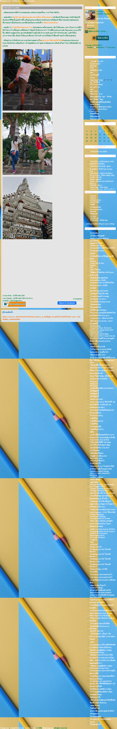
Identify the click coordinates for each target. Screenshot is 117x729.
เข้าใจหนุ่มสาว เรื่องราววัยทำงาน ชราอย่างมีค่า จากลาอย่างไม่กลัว (102, 636)
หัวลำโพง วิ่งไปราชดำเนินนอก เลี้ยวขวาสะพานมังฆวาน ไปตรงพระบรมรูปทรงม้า (102, 370)
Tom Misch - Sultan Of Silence (101, 173)
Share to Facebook (67, 303)
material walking (96, 588)
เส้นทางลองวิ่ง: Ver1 (97, 355)
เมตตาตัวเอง (95, 705)
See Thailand (95, 82)
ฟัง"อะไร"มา (95, 87)
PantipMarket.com (17, 728)
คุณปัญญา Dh (49, 317)
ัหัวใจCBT (94, 545)
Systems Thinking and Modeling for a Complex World (102, 486)
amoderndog (94, 202)
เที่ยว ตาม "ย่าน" (96, 94)
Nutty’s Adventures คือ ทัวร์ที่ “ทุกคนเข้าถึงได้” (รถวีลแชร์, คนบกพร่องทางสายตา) (102, 404)
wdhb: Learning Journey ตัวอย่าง (102, 529)
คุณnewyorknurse (8, 317)
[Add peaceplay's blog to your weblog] (100, 224)
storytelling (94, 241)
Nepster (93, 198)
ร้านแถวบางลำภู (96, 416)
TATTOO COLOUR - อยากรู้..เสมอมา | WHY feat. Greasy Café (101, 168)
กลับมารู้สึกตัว (95, 480)
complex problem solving (99, 471)
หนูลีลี (92, 204)
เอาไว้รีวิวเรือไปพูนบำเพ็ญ (100, 445)
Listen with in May (97, 263)
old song (93, 66)
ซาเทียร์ (93, 288)
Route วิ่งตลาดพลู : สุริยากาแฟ (101, 376)
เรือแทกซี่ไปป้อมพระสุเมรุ (99, 365)
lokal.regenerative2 (97, 535)
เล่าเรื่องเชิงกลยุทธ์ (97, 236)
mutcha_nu (94, 218)
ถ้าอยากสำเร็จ (95, 463)
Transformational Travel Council (102, 531)
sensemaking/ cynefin (98, 280)
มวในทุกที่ (94, 75)
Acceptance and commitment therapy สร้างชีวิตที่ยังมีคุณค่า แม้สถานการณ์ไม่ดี (102, 683)
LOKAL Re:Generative (99, 533)
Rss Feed (90, 25)
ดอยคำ (92, 253)
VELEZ (93, 196)
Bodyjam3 (94, 386)
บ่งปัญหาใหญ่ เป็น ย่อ (99, 294)
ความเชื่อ (93, 572)
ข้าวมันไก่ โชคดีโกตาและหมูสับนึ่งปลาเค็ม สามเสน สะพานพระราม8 (102, 341)
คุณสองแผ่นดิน (14, 319)
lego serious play (96, 458)
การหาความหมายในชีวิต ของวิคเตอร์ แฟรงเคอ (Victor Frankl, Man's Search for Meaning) (102, 613)
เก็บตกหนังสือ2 (95, 307)
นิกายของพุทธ (95, 716)
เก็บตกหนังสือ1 (95, 304)
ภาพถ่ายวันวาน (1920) (98, 152)
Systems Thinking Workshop (101, 489)
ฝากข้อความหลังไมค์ (95, 23)
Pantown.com (30, 728)
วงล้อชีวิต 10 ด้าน (96, 429)
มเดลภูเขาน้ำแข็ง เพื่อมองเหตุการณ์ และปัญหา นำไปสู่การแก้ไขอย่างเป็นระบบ (102, 504)
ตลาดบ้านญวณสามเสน (99, 291)
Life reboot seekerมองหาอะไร (101, 574)
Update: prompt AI (97, 245)
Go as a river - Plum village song (102, 175)
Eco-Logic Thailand (97, 537)
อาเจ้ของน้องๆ (95, 207)
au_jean (93, 216)
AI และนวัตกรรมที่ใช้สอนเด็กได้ (102, 248)
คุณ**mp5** (72, 317)
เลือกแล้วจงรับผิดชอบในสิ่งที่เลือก (103, 700)
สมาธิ (92, 722)
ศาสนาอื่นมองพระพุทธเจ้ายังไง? (102, 711)
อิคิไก (92, 432)
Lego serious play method (99, 440)
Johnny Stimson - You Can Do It (102, 189)
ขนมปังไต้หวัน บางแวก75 (99, 448)
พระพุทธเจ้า (94, 714)
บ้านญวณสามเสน (97, 251)
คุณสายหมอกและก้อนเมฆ (25, 317)
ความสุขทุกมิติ (95, 427)
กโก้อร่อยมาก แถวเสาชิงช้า (101, 349)
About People (95, 104)
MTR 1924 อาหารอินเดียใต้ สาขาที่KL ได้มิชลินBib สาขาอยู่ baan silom (102, 360)
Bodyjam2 (94, 384)
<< (87, 123)
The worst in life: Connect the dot (102, 336)
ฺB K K (92, 78)
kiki (91, 267)
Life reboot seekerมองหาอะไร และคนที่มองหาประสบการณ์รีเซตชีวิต (102, 580)
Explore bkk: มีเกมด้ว (98, 379)
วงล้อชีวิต (94, 418)
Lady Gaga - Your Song (99, 187)
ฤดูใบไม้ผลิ (94, 482)
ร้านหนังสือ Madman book (100, 302)
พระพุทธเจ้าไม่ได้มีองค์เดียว (100, 719)
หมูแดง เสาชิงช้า (96, 243)
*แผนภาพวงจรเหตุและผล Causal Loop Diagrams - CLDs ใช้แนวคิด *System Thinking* (102, 512)
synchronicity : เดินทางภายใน (101, 318)
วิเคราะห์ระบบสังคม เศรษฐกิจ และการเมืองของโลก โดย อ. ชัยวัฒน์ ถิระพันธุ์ (101, 523)
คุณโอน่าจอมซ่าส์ (61, 317)
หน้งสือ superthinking (98, 310)
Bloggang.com (95, 724)
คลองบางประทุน (96, 399)
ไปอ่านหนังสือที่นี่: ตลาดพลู (100, 442)
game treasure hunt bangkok (101, 592)
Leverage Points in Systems (100, 518)
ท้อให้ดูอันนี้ (94, 391)
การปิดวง (93, 540)
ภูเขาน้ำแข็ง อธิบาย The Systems (102, 493)
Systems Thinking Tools (99, 491)
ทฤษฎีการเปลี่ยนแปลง (98, 456)
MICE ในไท (95, 270)
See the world (95, 64)
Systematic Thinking (97, 516)
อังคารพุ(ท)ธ (95, 116)
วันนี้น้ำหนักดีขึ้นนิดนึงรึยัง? (100, 102)
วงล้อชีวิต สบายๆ (96, 421)
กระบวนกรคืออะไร (97, 461)
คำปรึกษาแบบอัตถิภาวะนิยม (100, 689)
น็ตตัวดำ (94, 214)
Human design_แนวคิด (98, 569)
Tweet (79, 303)
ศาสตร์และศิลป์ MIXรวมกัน (100, 107)
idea (91, 72)
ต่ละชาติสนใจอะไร (98, 585)
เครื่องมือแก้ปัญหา (97, 453)
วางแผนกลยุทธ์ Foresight (99, 296)
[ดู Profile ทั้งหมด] (103, 19)
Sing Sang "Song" (97, 80)
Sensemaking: (95, 326)
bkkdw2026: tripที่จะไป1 (99, 352)
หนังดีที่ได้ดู (94, 114)
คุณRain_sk (39, 317)
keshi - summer (96, 179)
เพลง (92, 642)
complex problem (96, 477)
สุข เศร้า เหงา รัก (96, 631)
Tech (92, 68)
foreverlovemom (96, 209)
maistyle (93, 211)
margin (93, 265)
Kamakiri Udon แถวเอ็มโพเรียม (102, 283)
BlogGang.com (47, 728)
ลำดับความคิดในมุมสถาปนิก (101, 469)
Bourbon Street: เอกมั (98, 285)
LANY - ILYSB (96, 177)
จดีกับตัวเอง (95, 708)
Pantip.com (4, 728)
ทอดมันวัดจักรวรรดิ (97, 347)
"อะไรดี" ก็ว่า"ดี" (97, 62)
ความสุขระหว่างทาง (98, 299)
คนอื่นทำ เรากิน (96, 70)
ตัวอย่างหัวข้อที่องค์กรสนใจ (100, 590)
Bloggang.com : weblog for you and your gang (17, 1)
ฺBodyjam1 (94, 381)
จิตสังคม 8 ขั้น (95, 697)
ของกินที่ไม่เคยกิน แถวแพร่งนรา (102, 388)
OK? (92, 89)
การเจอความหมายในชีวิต (100, 624)
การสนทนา (94, 233)
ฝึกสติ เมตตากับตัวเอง (98, 703)
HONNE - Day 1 (96, 185)
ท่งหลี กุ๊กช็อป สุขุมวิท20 (99, 278)
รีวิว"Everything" (96, 84)
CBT (92, 542)
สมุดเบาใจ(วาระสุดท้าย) (99, 238)
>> (113, 123)
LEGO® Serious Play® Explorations (98, 110)
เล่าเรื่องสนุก (95, 450)
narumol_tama (95, 200)
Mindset (93, 261)
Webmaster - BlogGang (98, 220)
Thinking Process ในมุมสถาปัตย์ (102, 466)
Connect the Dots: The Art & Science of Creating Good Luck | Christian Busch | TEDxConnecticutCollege (102, 331)
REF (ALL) (94, 91)
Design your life (96, 547)
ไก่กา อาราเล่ (95, 119)
